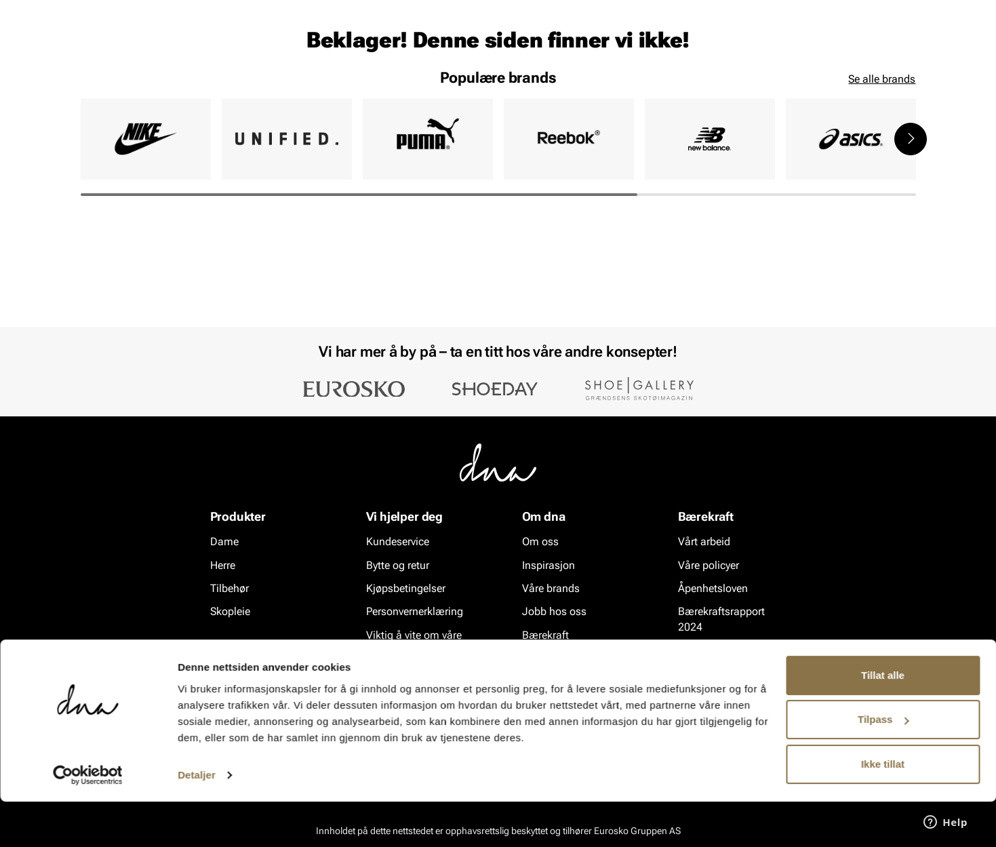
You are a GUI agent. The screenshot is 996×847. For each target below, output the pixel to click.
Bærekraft (545, 635)
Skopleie (280, 88)
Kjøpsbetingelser (405, 589)
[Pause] (905, 11)
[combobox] (424, 48)
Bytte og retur (397, 565)
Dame (94, 88)
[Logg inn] (785, 50)
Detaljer (197, 820)
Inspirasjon (772, 88)
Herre (142, 88)
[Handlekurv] (894, 50)
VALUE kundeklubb (869, 88)
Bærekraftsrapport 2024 (721, 619)
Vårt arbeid (704, 542)
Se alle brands (881, 183)
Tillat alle (882, 720)
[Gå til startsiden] (111, 48)
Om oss (540, 542)
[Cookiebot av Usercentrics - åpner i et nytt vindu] (87, 820)
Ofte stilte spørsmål (412, 673)
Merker (703, 88)
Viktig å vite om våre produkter (414, 643)
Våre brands (551, 589)
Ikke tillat (882, 809)
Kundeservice (397, 542)
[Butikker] (736, 50)
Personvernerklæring (414, 612)
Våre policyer (708, 565)
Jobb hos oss (554, 612)
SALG (333, 88)
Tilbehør (229, 589)
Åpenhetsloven (713, 589)
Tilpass (883, 764)
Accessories (207, 88)
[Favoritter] (837, 50)
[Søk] (574, 48)
